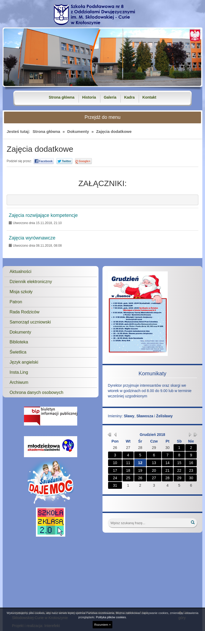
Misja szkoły (21, 291)
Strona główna (61, 97)
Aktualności (20, 271)
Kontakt (149, 97)
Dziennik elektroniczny (31, 281)
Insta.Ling (19, 372)
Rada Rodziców (24, 312)
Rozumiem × (102, 624)
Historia (89, 97)
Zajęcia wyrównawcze (32, 238)
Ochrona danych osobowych (36, 392)
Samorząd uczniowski (30, 322)
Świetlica (18, 352)
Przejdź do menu (102, 117)
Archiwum (19, 382)
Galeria (110, 97)
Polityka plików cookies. (111, 617)
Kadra (129, 97)
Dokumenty (78, 131)
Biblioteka (19, 342)
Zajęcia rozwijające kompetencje (43, 215)
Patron (16, 302)
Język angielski (24, 362)
